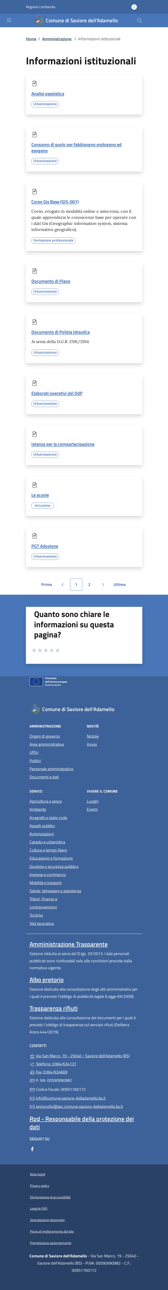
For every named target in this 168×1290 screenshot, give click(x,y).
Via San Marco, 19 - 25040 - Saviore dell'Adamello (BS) (84, 1055)
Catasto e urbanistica (47, 842)
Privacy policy (39, 1185)
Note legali (37, 1174)
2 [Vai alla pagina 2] (91, 586)
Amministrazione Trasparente (69, 944)
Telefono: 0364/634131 (53, 1064)
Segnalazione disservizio (47, 1219)
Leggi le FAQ (38, 1208)
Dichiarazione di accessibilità (50, 1197)
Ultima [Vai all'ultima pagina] (121, 586)
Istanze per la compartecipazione (62, 444)
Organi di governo (45, 736)
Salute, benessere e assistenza (55, 891)
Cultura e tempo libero (48, 850)
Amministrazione (56, 39)
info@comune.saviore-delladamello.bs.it (68, 1098)
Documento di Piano (50, 281)
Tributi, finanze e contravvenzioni (43, 903)
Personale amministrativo (52, 769)
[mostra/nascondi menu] (9, 20)
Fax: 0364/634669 (48, 1072)
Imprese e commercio (48, 875)
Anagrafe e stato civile (48, 818)
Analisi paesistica (47, 93)
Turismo (36, 915)
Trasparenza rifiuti (54, 1008)
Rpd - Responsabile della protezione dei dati (82, 1123)
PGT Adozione (44, 545)
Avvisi (92, 744)
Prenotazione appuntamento (50, 1242)
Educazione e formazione (51, 858)
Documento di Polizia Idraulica (60, 331)
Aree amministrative (47, 744)
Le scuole (40, 494)
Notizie (93, 736)
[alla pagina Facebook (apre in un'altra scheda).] (32, 1148)
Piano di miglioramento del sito (52, 1231)
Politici (35, 761)
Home (31, 39)
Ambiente (38, 809)
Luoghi (93, 801)
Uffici (34, 752)
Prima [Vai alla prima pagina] (48, 586)
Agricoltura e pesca (46, 801)
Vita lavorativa (42, 923)
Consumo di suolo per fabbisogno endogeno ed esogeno (76, 147)
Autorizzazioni (42, 834)
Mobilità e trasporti (46, 883)
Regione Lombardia (40, 6)
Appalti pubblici (42, 826)
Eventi (92, 809)
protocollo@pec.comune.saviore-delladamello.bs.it (76, 1106)
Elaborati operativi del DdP (57, 393)
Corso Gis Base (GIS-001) (55, 201)
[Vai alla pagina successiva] (103, 584)
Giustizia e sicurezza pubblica (54, 866)
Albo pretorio (47, 979)
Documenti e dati (44, 777)
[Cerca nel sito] (139, 20)
